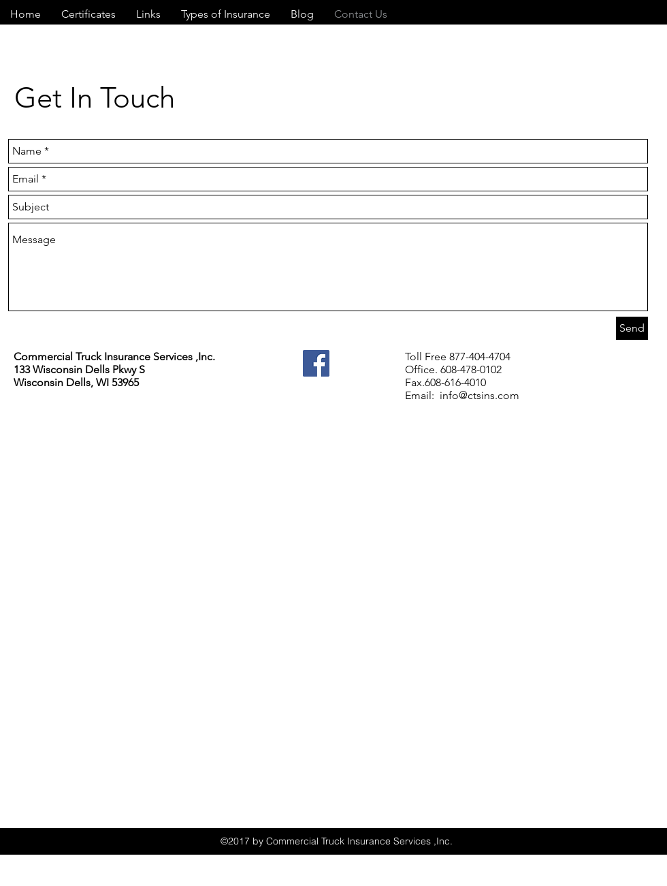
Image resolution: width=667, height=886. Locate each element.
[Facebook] (316, 363)
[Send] (632, 328)
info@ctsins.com (479, 395)
